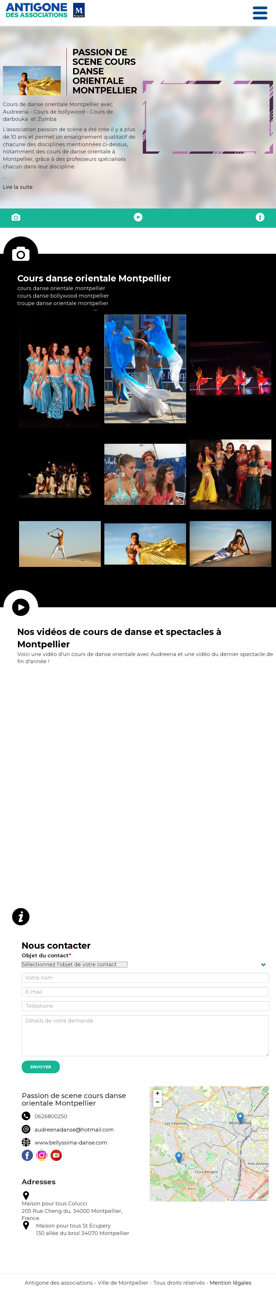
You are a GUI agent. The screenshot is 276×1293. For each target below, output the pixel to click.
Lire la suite (18, 187)
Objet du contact (45, 955)
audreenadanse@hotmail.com (74, 1130)
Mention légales (230, 1283)
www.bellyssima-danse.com (71, 1143)
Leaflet (231, 1200)
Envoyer (40, 1067)
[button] (60, 369)
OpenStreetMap (247, 1200)
